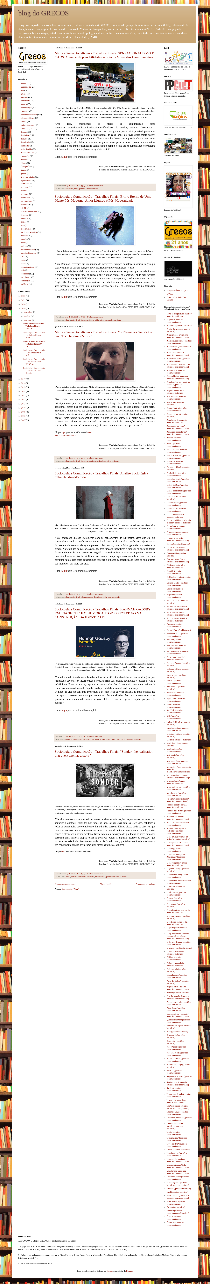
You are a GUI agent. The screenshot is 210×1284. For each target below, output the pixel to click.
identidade (115, 739)
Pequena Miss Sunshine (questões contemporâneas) (178, 988)
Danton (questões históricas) (178, 544)
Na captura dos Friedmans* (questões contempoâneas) (178, 800)
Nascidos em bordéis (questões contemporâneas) (178, 818)
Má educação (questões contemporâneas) (176, 794)
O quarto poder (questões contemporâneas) (177, 929)
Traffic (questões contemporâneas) (174, 1133)
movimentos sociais (29, 232)
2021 (23, 300)
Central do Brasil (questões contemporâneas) (178, 480)
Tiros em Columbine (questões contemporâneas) (179, 1119)
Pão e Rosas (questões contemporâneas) (176, 1009)
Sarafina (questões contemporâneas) (174, 1071)
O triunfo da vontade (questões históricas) (175, 952)
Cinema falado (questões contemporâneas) (177, 504)
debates (24, 132)
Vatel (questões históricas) (177, 1192)
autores (24, 104)
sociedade (25, 274)
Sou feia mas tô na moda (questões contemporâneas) (178, 1083)
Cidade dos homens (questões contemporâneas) (179, 492)
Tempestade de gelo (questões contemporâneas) (179, 1095)
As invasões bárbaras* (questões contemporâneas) (178, 427)
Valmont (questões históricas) (179, 1189)
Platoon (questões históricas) (178, 993)
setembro (28, 320)
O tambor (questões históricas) (179, 948)
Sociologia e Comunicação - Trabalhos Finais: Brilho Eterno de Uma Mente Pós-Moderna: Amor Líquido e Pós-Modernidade (103, 198)
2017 (23, 379)
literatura (24, 215)
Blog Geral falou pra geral (177, 290)
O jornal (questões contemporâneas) (174, 899)
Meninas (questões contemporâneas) (174, 750)
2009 (23, 412)
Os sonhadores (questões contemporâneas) (177, 976)
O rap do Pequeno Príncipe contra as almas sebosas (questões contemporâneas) (178, 936)
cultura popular (27, 128)
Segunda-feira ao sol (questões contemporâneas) (179, 1077)
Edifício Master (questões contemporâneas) (177, 584)
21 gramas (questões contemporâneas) (175, 321)
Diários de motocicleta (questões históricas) (176, 566)
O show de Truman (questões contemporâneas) (178, 943)
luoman (110, 1271)
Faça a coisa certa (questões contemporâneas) (178, 652)
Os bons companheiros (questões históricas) (176, 964)
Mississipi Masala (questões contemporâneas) (178, 788)
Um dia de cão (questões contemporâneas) (177, 1154)
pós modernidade (106, 320)
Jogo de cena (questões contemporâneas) (176, 699)
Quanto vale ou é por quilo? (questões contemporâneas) (178, 1015)
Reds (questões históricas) (177, 1031)
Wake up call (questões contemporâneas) (176, 1202)
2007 (23, 420)
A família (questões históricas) (179, 325)
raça (22, 256)
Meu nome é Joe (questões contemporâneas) (177, 762)
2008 (23, 416)
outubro (27, 316)
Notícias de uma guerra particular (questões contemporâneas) (176, 830)
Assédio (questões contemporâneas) (174, 439)
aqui (64, 156)
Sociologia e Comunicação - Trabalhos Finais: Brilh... (34, 335)
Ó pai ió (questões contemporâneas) (174, 1218)
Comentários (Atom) (70, 889)
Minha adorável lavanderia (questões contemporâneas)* (178, 776)
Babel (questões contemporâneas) (174, 445)
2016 (23, 383)
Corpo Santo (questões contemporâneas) (176, 527)
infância (24, 191)
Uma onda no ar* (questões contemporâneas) (178, 1178)
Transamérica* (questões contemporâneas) (177, 1139)
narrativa (129, 739)
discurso (24, 139)
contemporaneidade (78, 739)
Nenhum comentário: (95, 186)
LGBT (122, 739)
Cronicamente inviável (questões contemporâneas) (178, 539)
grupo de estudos (28, 177)
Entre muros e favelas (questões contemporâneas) (178, 613)
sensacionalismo (92, 189)
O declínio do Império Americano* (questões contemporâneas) (176, 857)
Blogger (129, 1271)
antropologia (26, 87)
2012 (23, 400)
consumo (24, 111)
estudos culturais (28, 153)
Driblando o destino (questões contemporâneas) (179, 578)
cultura (24, 121)
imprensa (24, 187)
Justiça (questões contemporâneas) (174, 705)
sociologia (117, 320)
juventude (25, 204)
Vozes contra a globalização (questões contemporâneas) (178, 1196)
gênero (108, 739)
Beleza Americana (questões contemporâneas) (178, 456)
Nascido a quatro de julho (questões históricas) (177, 806)
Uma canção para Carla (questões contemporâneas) (178, 1166)
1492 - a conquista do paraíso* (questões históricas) (179, 315)
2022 (23, 296)
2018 (23, 308)
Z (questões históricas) (176, 1207)
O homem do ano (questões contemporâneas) (178, 876)
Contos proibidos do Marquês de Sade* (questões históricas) (179, 521)
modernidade (26, 229)
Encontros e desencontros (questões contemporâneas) (178, 607)
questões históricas (28, 253)
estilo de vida (100, 739)
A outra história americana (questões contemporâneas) (178, 377)
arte (22, 90)
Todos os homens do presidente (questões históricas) (175, 1126)
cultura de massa (87, 597)
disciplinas (69, 189)
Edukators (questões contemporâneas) (175, 590)
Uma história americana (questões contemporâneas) (178, 1172)
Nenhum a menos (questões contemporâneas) (178, 823)
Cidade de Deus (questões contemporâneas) (177, 486)
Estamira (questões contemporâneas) (174, 625)
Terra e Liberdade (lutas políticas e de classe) (176, 1101)
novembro (28, 312)
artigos (23, 94)
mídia (76, 189)
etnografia (25, 156)
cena (90, 432)
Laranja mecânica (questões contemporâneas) (178, 729)
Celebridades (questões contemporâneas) (176, 474)
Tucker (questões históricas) (178, 1150)
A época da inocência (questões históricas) (175, 391)
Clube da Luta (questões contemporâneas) (177, 509)
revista (23, 263)
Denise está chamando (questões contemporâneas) (178, 548)
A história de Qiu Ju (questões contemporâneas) (179, 348)
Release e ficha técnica (65, 435)
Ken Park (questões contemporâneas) (175, 711)
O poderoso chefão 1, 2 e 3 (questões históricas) (178, 923)
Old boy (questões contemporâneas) (174, 958)
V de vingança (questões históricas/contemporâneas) (178, 1184)
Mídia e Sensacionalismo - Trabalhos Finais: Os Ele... (34, 343)
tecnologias (25, 281)
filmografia (25, 166)
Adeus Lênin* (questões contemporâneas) (176, 397)
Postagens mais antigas (145, 884)
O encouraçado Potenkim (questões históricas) (177, 864)
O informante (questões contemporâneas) (176, 893)
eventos (24, 160)
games (23, 170)
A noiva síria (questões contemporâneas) (176, 371)
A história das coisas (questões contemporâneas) (179, 342)
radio (23, 260)
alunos (67, 320)
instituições (25, 198)
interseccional (26, 201)
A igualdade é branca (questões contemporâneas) (178, 354)
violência (24, 284)
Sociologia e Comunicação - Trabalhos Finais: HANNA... (34, 361)
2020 (23, 304)
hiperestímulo (100, 877)
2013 (23, 395)
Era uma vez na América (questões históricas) (177, 619)
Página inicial (105, 884)
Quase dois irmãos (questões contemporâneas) (178, 1021)
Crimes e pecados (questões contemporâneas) (178, 533)
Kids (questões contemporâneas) (174, 717)
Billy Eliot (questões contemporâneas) (175, 462)
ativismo (24, 97)
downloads (25, 142)
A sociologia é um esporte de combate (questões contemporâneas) (178, 384)
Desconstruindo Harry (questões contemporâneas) (178, 560)
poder (23, 243)
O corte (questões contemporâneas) (174, 850)
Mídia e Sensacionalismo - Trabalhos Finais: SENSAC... (34, 326)
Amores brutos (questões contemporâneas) (177, 409)
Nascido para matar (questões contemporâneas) (179, 812)
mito (23, 225)
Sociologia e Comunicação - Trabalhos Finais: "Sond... (34, 370)
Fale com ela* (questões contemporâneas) (176, 646)
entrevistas (25, 146)
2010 (23, 408)
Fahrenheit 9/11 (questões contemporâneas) (177, 635)
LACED (170, 294)
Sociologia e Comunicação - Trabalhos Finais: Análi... (34, 352)
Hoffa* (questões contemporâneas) (174, 682)
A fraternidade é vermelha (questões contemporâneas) (178, 336)
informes (24, 194)
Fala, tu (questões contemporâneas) (174, 640)
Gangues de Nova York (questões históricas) (176, 658)
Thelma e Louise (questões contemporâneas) (178, 1113)
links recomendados (29, 211)
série (109, 461)
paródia (24, 239)
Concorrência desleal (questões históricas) (175, 515)
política (82, 189)
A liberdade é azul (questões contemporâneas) (178, 360)
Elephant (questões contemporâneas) (174, 596)
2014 (23, 391)
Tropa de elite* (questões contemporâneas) (177, 1145)
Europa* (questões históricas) (179, 630)
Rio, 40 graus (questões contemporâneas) (176, 1048)
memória (24, 218)
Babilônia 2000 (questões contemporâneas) (177, 450)
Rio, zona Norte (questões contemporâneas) (177, 1054)
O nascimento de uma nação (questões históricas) (178, 911)
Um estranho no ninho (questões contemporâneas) (178, 1160)
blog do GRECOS (43, 13)
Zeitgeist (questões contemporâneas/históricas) (178, 1212)
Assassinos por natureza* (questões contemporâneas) (178, 433)
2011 (23, 404)
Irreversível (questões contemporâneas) (175, 694)
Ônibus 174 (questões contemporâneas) (175, 1223)
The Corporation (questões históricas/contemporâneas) (178, 1107)
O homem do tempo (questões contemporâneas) (179, 882)
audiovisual (75, 320)
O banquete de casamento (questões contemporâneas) (178, 844)
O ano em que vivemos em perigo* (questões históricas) (178, 838)
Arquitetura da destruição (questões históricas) (177, 421)
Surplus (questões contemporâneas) (174, 1089)
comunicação (26, 108)
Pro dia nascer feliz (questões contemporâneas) (179, 1003)
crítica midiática (27, 118)
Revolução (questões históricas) (175, 1042)
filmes (91, 320)
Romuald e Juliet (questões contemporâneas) (178, 1060)
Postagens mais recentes (65, 884)
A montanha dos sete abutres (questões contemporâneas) (178, 365)
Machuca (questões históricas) (179, 740)
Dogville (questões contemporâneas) (174, 572)
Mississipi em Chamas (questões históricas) (176, 782)
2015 (23, 387)
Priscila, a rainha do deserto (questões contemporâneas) (178, 997)
